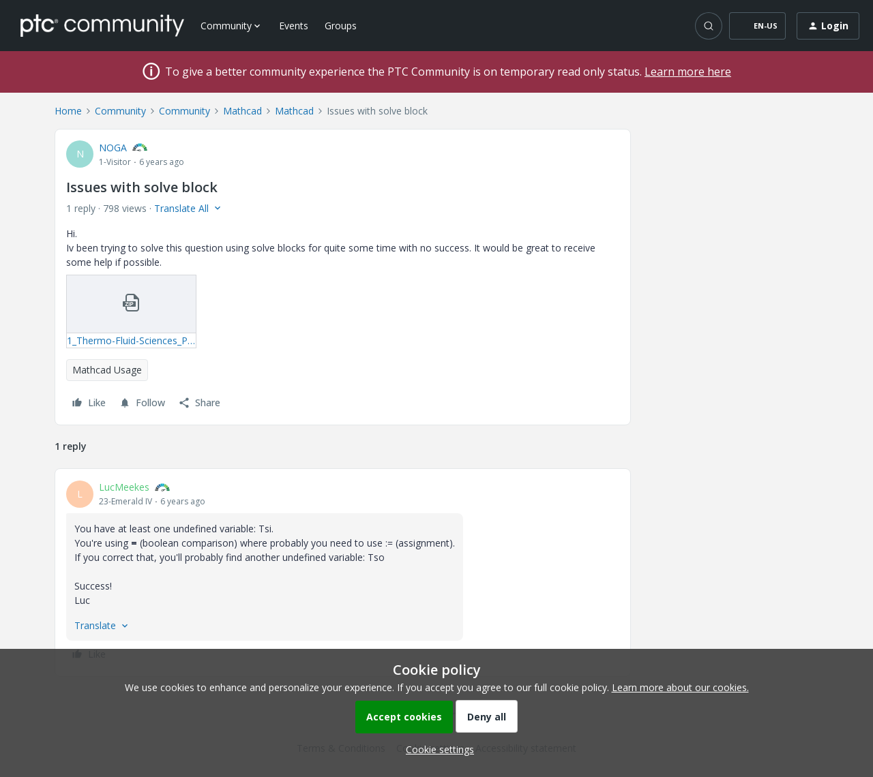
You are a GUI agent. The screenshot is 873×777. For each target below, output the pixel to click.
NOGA (113, 147)
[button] (757, 26)
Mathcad (242, 110)
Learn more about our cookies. (680, 687)
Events (293, 25)
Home (68, 110)
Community (120, 110)
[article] (342, 572)
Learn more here (688, 71)
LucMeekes (124, 487)
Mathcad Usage (107, 369)
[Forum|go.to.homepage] (102, 25)
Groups (341, 25)
